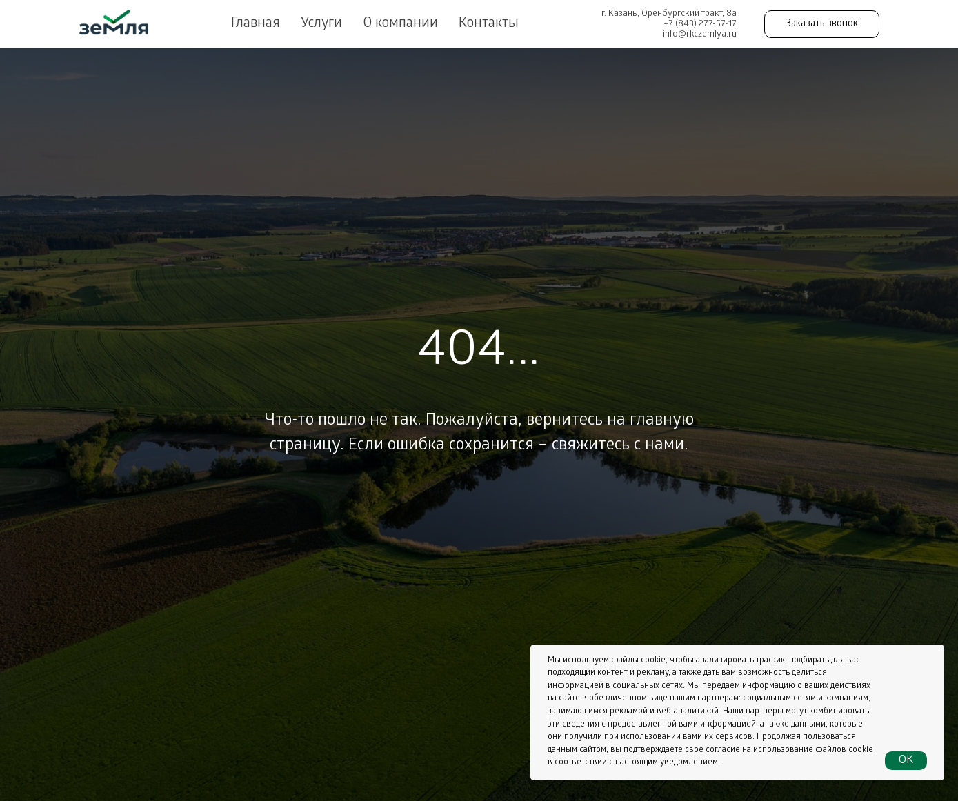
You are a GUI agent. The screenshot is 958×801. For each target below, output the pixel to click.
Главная (255, 24)
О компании (400, 24)
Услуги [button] (321, 24)
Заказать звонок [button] (822, 24)
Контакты (489, 24)
